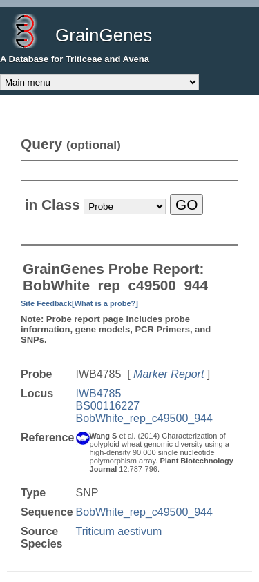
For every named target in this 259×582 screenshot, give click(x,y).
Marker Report (168, 374)
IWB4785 (99, 393)
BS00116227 (108, 406)
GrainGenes (103, 35)
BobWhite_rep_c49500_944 (144, 418)
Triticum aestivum (119, 531)
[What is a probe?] (105, 303)
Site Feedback (46, 303)
